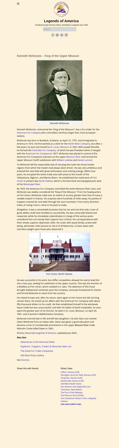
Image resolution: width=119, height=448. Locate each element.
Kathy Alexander (27, 332)
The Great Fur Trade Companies (37, 350)
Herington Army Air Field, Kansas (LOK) (78, 375)
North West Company (79, 143)
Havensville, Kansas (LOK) (72, 380)
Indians (36, 205)
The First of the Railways (72, 392)
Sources (25, 359)
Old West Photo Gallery (32, 355)
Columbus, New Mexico (71, 389)
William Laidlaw (64, 160)
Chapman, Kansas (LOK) (71, 378)
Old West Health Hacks (71, 383)
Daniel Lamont (84, 160)
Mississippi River (31, 184)
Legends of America (61, 21)
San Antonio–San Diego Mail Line (75, 386)
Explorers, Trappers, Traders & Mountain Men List (46, 346)
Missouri (64, 146)
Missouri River (73, 156)
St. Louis (54, 146)
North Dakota (46, 180)
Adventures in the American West (38, 341)
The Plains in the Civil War (72, 395)
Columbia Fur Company (44, 150)
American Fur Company (29, 132)
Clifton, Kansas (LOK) (70, 372)
